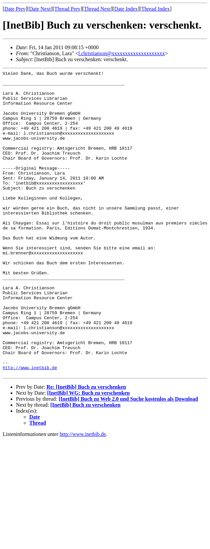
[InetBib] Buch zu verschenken (86, 466)
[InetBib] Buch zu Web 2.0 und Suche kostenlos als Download (128, 460)
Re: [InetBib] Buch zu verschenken (86, 448)
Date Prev (15, 9)
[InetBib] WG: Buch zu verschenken (88, 454)
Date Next (40, 9)
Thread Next (97, 9)
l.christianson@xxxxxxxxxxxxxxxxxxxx (121, 53)
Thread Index (155, 9)
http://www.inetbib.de (30, 427)
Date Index (126, 9)
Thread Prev (67, 9)
